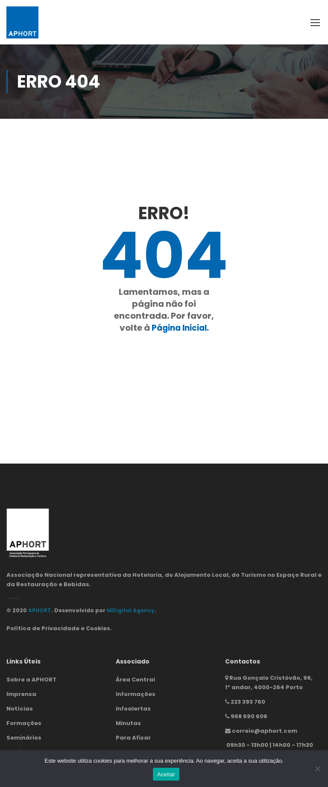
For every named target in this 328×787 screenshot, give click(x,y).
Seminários (23, 738)
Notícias (19, 709)
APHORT (39, 610)
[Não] (317, 768)
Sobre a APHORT (31, 679)
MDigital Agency (131, 610)
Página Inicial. (180, 328)
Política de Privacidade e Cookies (58, 628)
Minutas (128, 723)
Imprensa (21, 694)
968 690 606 (249, 716)
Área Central (135, 679)
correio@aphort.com (264, 730)
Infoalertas (133, 709)
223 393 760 (248, 702)
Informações (135, 694)
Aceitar (166, 774)
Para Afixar (133, 738)
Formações (23, 723)
